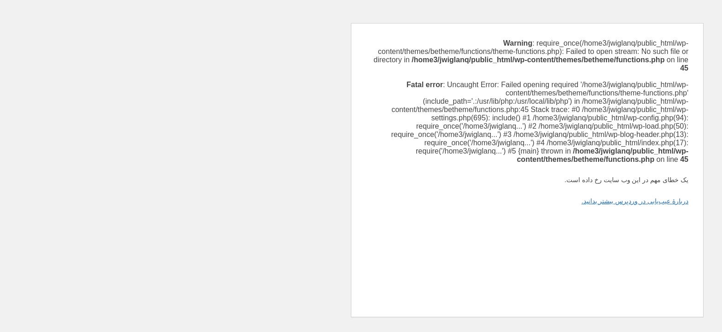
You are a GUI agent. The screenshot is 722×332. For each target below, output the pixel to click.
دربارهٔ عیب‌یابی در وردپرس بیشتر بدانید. (468, 201)
